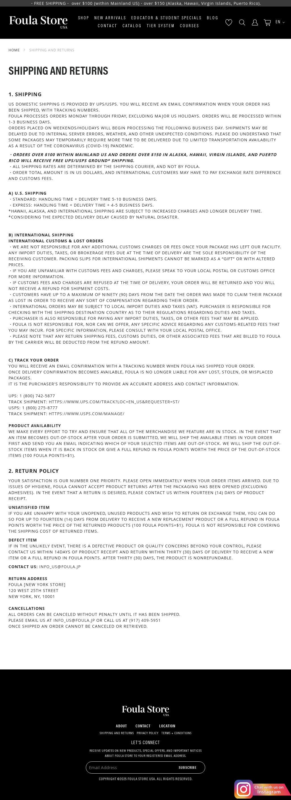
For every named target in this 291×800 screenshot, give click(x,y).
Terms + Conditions (176, 733)
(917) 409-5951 (145, 620)
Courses (189, 26)
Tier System (161, 26)
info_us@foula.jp (60, 566)
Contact (107, 26)
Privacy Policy (148, 733)
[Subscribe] (187, 767)
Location (167, 725)
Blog (213, 18)
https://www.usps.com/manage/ (86, 413)
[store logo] (38, 22)
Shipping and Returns (117, 733)
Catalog (132, 26)
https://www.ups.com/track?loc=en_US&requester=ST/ (114, 401)
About (121, 725)
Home (15, 50)
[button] (278, 22)
